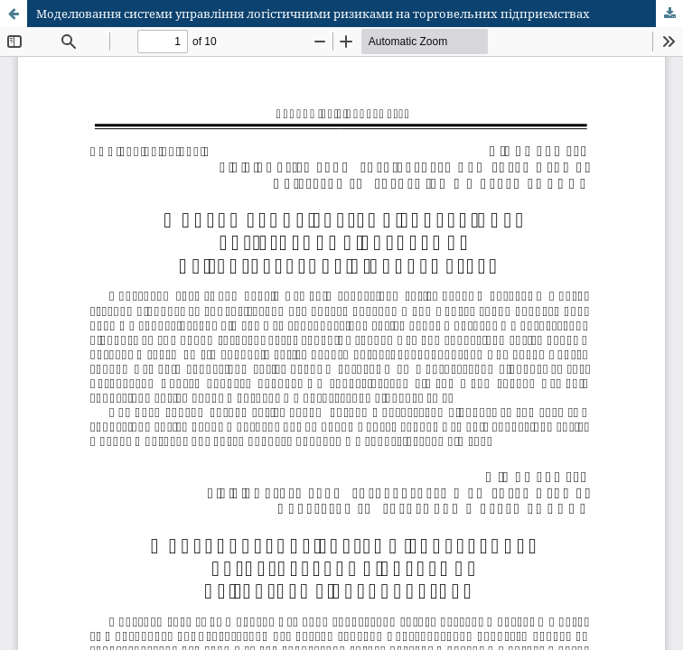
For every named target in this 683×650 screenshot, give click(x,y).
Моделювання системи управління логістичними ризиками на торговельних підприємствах (313, 13)
